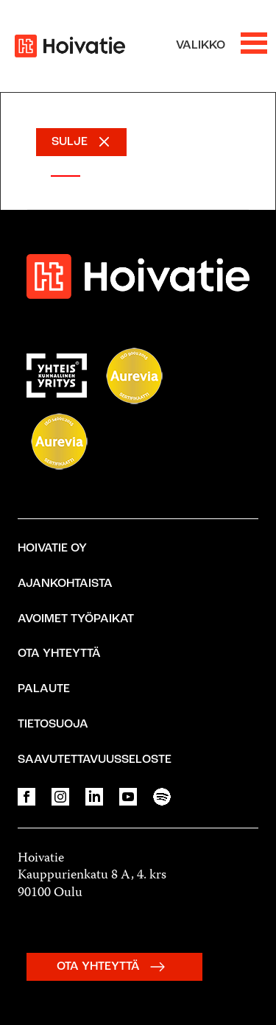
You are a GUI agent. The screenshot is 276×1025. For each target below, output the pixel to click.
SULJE (70, 142)
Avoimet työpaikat (76, 619)
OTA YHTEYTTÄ (114, 967)
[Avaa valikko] (221, 46)
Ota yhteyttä (59, 654)
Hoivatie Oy (52, 548)
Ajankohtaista (65, 584)
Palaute (44, 689)
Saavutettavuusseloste (94, 760)
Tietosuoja (53, 724)
